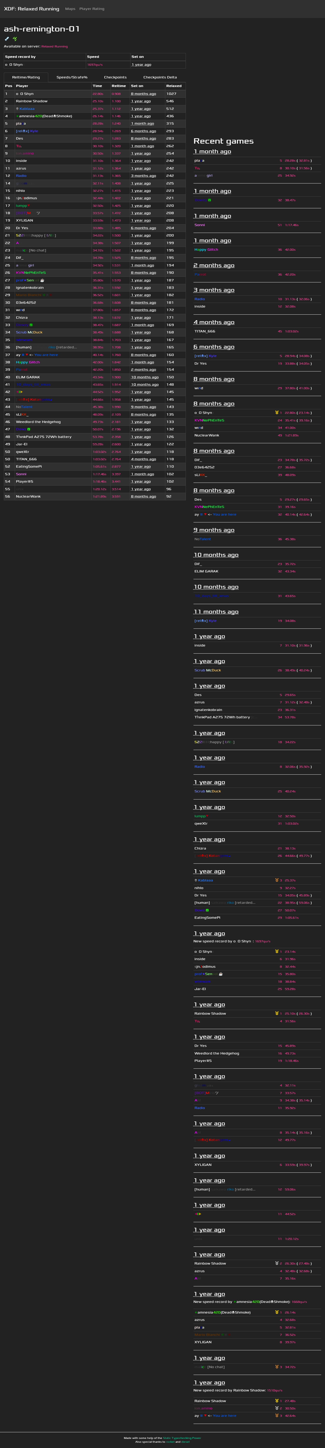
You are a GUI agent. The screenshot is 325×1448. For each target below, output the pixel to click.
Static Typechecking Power (182, 1438)
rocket (170, 1441)
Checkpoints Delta (160, 77)
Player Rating (91, 9)
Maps (70, 9)
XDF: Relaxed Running (31, 9)
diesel (185, 1441)
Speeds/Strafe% (72, 77)
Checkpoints (115, 77)
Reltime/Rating (26, 77)
